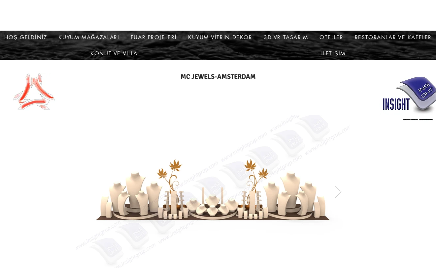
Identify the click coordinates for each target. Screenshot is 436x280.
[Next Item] (338, 191)
